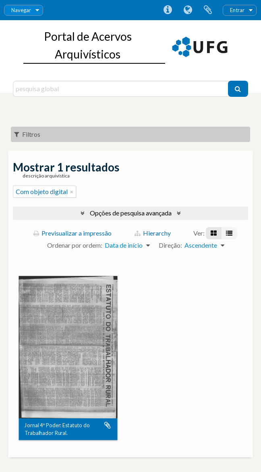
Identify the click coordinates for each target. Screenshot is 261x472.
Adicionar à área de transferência (108, 426)
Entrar (237, 10)
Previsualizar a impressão (72, 233)
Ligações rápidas (167, 10)
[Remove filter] (71, 191)
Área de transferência (208, 10)
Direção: (170, 245)
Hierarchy (153, 233)
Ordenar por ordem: (74, 245)
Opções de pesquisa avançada (131, 213)
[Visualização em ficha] (214, 233)
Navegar (21, 10)
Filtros (27, 134)
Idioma (188, 10)
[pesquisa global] (121, 89)
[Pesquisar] (238, 89)
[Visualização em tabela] (229, 233)
